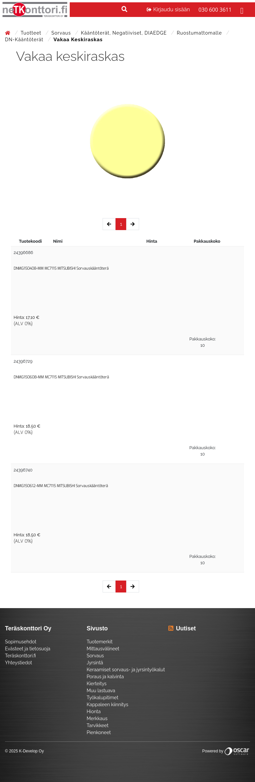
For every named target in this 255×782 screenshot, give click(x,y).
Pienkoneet (99, 732)
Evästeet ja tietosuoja (27, 648)
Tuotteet (32, 33)
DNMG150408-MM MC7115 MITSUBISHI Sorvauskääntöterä (61, 268)
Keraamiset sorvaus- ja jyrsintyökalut (126, 669)
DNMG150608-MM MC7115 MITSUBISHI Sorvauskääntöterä (61, 377)
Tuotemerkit (100, 641)
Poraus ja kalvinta (105, 676)
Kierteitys (97, 683)
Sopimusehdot (20, 641)
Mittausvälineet (103, 648)
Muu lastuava (101, 690)
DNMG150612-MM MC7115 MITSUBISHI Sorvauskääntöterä (61, 485)
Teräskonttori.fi (20, 655)
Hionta (94, 711)
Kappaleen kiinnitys (107, 704)
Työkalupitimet (102, 697)
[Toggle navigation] (241, 9)
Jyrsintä (95, 662)
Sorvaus (61, 33)
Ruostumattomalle (200, 33)
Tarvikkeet (98, 725)
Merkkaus (97, 718)
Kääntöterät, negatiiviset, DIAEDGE (124, 33)
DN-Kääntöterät (25, 39)
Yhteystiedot (18, 662)
